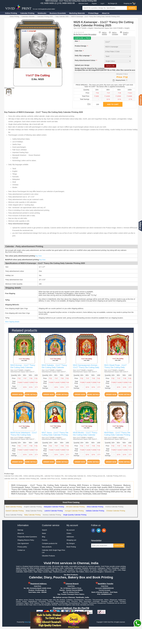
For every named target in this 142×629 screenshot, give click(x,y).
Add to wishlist (104, 33)
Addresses (70, 537)
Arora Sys (27, 622)
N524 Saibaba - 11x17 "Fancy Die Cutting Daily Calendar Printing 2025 (54, 367)
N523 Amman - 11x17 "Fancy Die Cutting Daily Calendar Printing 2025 (22, 367)
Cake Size (78, 51)
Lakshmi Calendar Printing (53, 511)
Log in (102, 3)
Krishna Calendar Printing (114, 507)
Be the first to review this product (85, 34)
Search (44, 530)
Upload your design (82, 65)
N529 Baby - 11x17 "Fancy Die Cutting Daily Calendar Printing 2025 (117, 435)
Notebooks (42, 13)
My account (71, 530)
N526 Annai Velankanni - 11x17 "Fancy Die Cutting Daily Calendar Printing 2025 (23, 435)
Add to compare (115, 32)
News (44, 533)
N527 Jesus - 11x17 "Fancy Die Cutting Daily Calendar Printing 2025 (55, 435)
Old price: (119, 74)
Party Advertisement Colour (85, 60)
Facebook (93, 530)
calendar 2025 (9, 478)
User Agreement (23, 543)
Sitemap (20, 530)
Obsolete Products (48, 556)
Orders (69, 533)
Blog (43, 537)
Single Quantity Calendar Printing (74, 515)
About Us (105, 13)
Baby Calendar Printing (32, 515)
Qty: (89, 104)
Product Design (81, 46)
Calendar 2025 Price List (48, 478)
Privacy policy (22, 547)
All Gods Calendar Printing (75, 507)
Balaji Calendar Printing (34, 511)
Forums (44, 540)
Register (94, 3)
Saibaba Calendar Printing (95, 511)
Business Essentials (58, 13)
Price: (120, 77)
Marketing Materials (77, 13)
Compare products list (49, 543)
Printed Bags (93, 13)
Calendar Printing (27, 13)
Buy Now (38, 256)
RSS (104, 530)
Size (76, 41)
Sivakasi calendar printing (70, 478)
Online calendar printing (31, 476)
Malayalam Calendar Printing (54, 507)
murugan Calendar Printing (74, 511)
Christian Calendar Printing (115, 511)
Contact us (21, 550)
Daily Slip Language (82, 55)
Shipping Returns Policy (25, 540)
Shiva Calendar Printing (95, 507)
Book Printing (71, 547)
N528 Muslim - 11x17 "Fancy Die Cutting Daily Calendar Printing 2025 (85, 435)
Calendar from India (11, 476)
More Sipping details (12, 322)
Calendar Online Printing (27, 478)
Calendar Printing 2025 (114, 476)
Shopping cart (71, 540)
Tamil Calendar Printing (14, 507)
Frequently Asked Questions (27, 537)
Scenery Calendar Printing (52, 515)
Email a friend (125, 32)
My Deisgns (71, 543)
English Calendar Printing (33, 507)
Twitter (98, 530)
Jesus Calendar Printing (14, 515)
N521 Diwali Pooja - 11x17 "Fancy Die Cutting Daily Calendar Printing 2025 (115, 367)
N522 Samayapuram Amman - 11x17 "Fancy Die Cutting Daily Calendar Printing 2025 (86, 367)
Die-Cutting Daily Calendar (74, 476)
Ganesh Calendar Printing (15, 511)
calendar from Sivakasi (52, 476)
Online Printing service (95, 476)
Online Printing (11, 13)
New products (47, 547)
